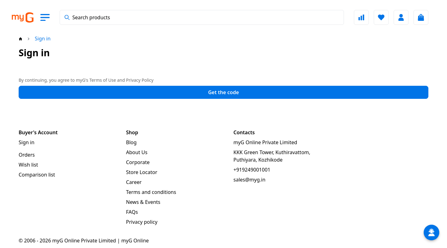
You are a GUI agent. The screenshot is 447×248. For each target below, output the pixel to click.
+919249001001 (251, 169)
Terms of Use (102, 80)
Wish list (28, 164)
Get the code (223, 92)
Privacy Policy (139, 80)
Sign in (26, 142)
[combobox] (202, 17)
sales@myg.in (249, 179)
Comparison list (37, 174)
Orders (27, 154)
